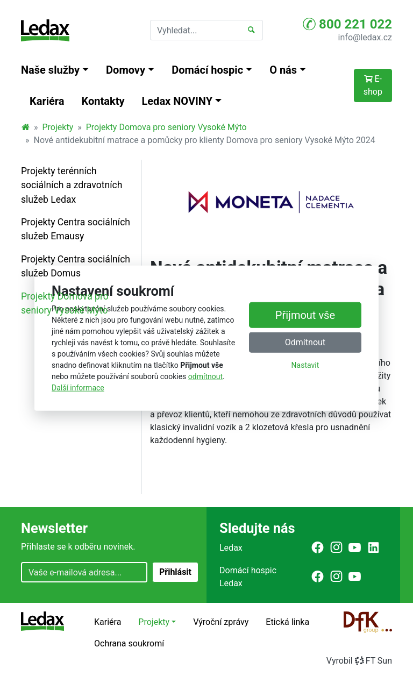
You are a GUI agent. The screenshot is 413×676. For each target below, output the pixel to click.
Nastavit (305, 365)
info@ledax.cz (365, 37)
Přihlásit (175, 572)
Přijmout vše (305, 315)
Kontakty (103, 101)
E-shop (373, 85)
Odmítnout (305, 342)
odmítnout (205, 376)
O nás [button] (283, 69)
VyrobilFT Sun (359, 661)
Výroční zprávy (220, 622)
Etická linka (287, 622)
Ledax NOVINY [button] (177, 101)
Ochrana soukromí (129, 643)
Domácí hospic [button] (207, 69)
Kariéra (47, 101)
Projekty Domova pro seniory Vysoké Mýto (166, 127)
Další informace (78, 387)
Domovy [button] (125, 69)
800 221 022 (347, 24)
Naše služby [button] (50, 69)
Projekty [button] (153, 622)
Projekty (58, 127)
